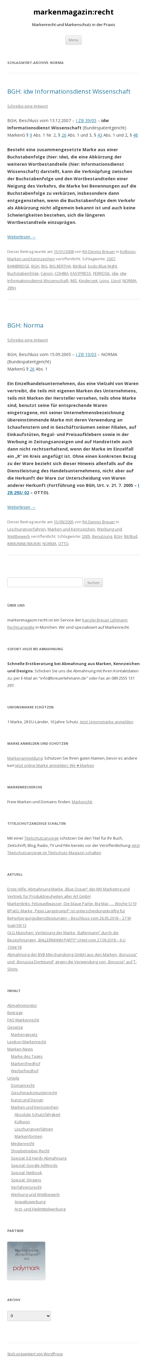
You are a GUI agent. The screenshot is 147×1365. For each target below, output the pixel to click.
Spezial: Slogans (26, 1180)
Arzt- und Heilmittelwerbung (40, 1209)
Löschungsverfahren (26, 529)
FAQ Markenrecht (23, 1020)
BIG (44, 266)
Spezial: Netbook (26, 1172)
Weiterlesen (21, 237)
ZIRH (11, 288)
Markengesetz (24, 1034)
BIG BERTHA (60, 266)
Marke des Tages (27, 1056)
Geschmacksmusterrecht (34, 1092)
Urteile (13, 1078)
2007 (111, 258)
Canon (47, 273)
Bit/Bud (79, 266)
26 (64, 135)
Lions (104, 280)
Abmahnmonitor (22, 1005)
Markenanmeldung (24, 758)
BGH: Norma (25, 325)
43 (99, 135)
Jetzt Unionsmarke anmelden (106, 721)
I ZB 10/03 (86, 354)
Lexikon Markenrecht (26, 1041)
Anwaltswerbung (30, 1201)
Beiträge (15, 1012)
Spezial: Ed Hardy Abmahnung (38, 1158)
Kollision (127, 251)
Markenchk (82, 801)
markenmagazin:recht (73, 12)
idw (115, 273)
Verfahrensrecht (26, 1187)
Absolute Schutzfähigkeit (37, 1114)
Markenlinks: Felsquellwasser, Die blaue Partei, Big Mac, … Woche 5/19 (71, 903)
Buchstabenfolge (23, 273)
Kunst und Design (27, 1100)
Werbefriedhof (24, 1071)
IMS (73, 280)
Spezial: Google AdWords (34, 1165)
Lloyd (116, 280)
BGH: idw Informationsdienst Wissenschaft (69, 91)
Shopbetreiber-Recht (30, 1151)
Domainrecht (23, 1085)
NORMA (129, 280)
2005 (86, 536)
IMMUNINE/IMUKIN (24, 543)
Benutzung (102, 536)
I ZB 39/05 (86, 120)
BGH (35, 266)
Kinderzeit (88, 280)
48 (135, 135)
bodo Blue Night (102, 266)
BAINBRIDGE (18, 266)
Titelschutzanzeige (41, 838)
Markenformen (28, 1136)
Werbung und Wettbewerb (35, 1194)
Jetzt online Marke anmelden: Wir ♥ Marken (54, 765)
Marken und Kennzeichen (31, 258)
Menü (73, 40)
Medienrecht (22, 1143)
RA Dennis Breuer (98, 251)
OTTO (63, 543)
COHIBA (61, 273)
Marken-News (20, 1049)
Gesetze (15, 1027)
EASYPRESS (80, 273)
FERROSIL (101, 273)
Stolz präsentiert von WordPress (35, 1354)
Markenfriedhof (25, 1063)
